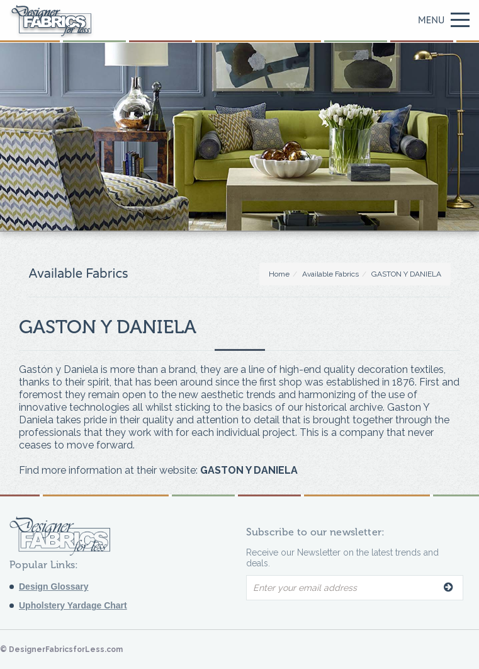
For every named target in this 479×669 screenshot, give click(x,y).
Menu (444, 19)
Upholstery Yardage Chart (73, 605)
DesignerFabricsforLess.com (66, 649)
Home (279, 274)
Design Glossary (54, 586)
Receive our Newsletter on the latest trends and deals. (342, 557)
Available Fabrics (330, 274)
